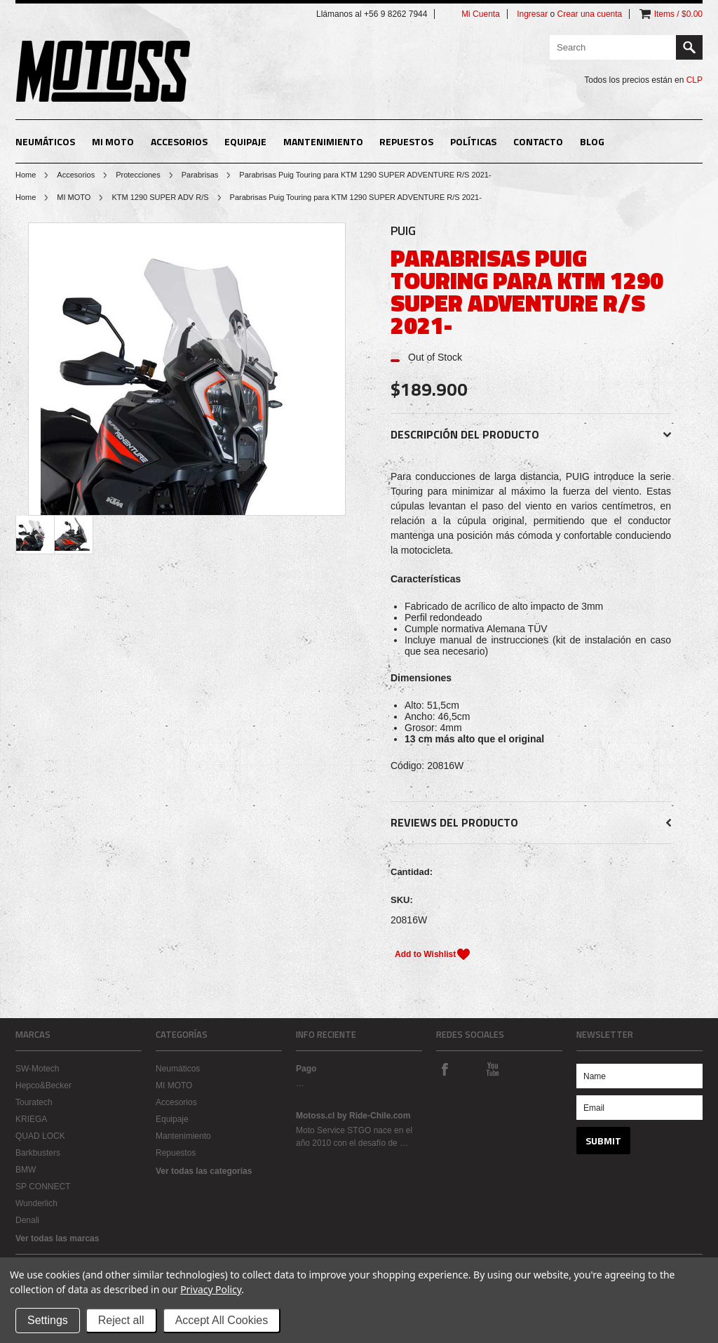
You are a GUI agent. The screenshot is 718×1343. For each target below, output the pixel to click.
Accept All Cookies (222, 1320)
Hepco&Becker (43, 1085)
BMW (25, 1170)
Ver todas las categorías (204, 1171)
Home (25, 175)
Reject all (121, 1320)
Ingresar (532, 14)
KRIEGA (31, 1119)
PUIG (403, 230)
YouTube (492, 1068)
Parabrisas (200, 175)
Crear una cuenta (590, 14)
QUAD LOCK (40, 1136)
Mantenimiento (323, 141)
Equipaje (245, 141)
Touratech (34, 1102)
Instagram (468, 1068)
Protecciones (138, 175)
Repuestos (406, 141)
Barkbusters (37, 1153)
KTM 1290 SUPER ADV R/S (159, 197)
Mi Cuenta (480, 14)
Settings (47, 1320)
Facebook (444, 1068)
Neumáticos (45, 141)
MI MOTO (113, 141)
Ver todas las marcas (57, 1238)
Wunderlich (36, 1203)
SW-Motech (37, 1069)
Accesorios (179, 141)
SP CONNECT (42, 1186)
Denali (27, 1220)
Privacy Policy (210, 1289)
